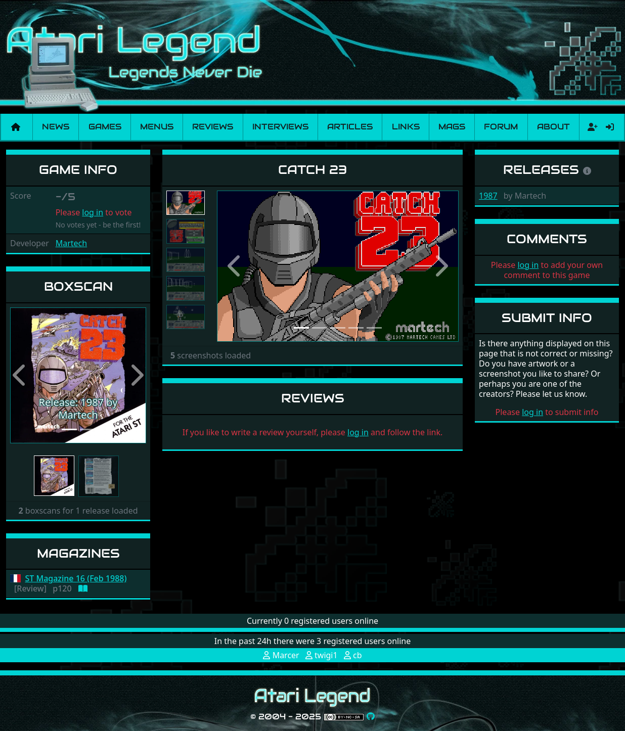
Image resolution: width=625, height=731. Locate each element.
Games (104, 126)
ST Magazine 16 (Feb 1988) (76, 578)
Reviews (212, 126)
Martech (71, 243)
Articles (350, 126)
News (55, 126)
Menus (156, 126)
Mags (451, 126)
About (553, 126)
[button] (20, 375)
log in (92, 212)
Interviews (280, 126)
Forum (501, 126)
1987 (488, 195)
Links (406, 126)
